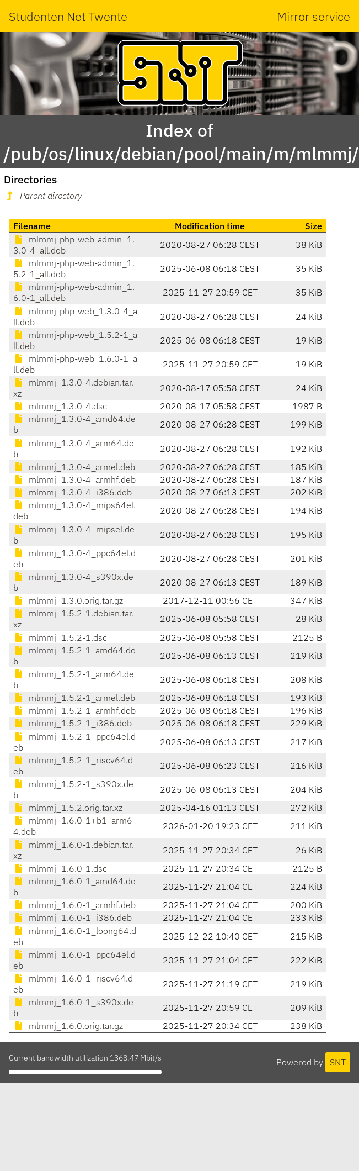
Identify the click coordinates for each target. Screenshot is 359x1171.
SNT (338, 1062)
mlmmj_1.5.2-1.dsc (60, 637)
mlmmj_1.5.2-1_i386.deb (72, 723)
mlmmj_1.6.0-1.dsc (60, 868)
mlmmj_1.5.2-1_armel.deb (74, 697)
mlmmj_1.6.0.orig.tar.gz (68, 1025)
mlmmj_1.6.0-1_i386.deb (72, 917)
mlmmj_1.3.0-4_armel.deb (74, 466)
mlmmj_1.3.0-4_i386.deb (72, 492)
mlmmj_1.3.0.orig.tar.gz (68, 600)
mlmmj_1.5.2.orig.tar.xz (67, 807)
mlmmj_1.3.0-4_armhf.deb (74, 479)
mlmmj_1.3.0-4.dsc (60, 406)
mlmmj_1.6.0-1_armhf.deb (74, 904)
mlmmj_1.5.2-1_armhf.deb (74, 710)
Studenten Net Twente (68, 16)
